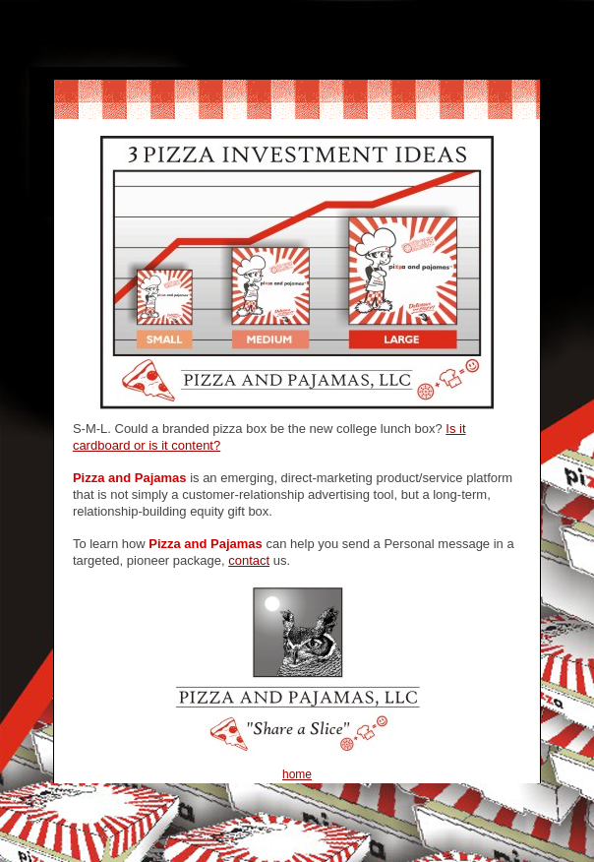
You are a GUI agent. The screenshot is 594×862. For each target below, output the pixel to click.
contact (248, 560)
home (297, 774)
